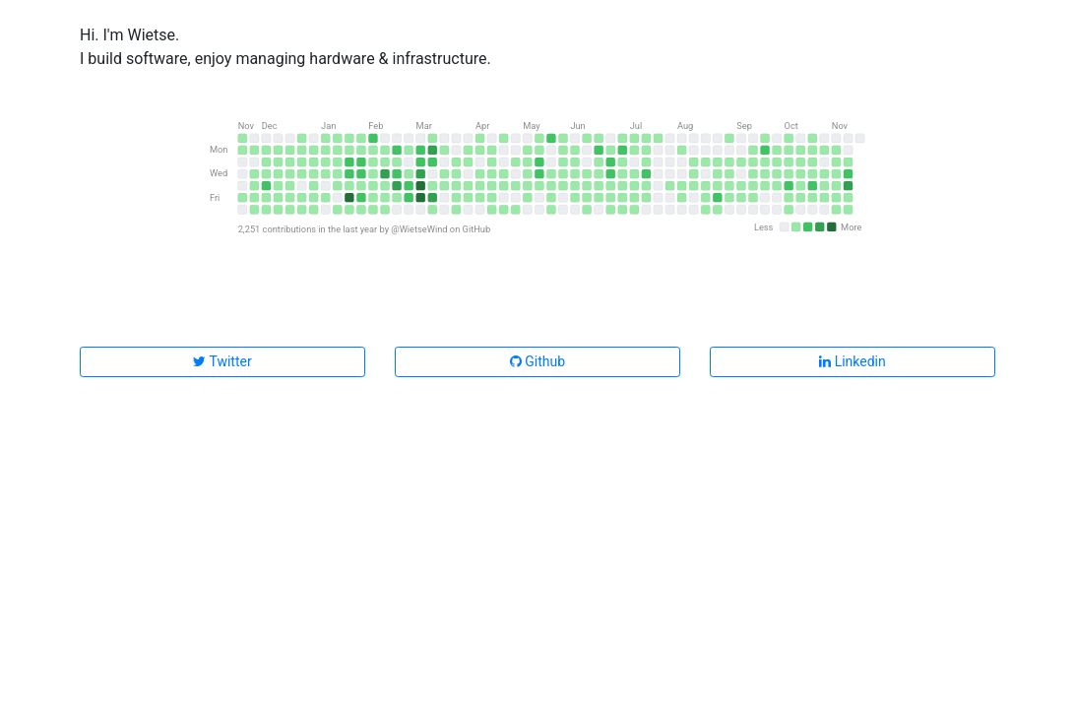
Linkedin (852, 361)
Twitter (222, 361)
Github (537, 361)
